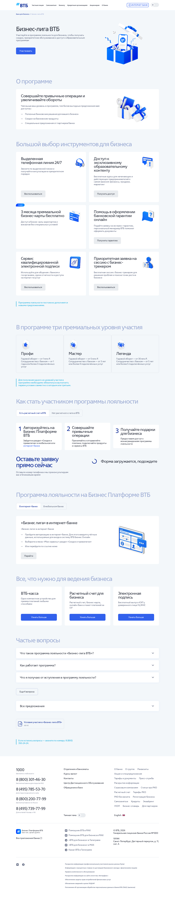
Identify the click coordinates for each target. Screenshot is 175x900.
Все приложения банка (29, 838)
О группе (130, 769)
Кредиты (135, 801)
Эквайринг (148, 801)
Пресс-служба (146, 778)
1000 (20, 769)
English (119, 815)
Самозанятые (121, 801)
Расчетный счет (122, 792)
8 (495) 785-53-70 (30, 789)
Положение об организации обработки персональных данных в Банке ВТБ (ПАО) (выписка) (100, 887)
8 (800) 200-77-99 (31, 798)
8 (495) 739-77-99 (30, 808)
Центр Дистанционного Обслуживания (84, 783)
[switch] (155, 5)
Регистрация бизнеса (143, 796)
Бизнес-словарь (131, 806)
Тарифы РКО (139, 792)
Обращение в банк (73, 787)
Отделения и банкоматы (76, 769)
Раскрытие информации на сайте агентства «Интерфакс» (86, 876)
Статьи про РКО (149, 787)
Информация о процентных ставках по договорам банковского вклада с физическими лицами (101, 868)
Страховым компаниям (126, 787)
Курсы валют (70, 773)
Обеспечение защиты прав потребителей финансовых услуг (88, 880)
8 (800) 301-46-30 (30, 779)
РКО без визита (122, 796)
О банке (118, 769)
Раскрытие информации (126, 783)
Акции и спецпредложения (128, 773)
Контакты (69, 778)
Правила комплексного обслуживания (80, 872)
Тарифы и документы (125, 778)
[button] (38, 5)
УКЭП (117, 806)
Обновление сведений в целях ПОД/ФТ (80, 883)
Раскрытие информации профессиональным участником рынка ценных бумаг (95, 864)
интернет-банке (31, 445)
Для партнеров (150, 806)
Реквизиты (143, 769)
